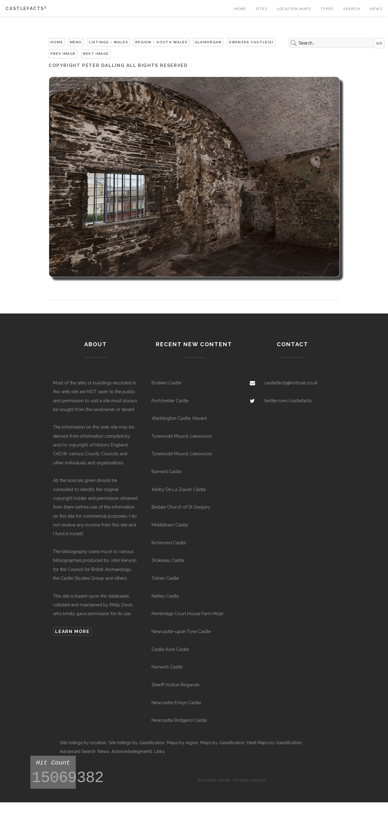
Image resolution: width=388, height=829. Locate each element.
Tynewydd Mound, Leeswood (182, 436)
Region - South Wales (161, 42)
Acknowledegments (132, 751)
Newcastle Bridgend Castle (179, 720)
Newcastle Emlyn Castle (176, 702)
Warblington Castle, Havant (179, 418)
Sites (261, 9)
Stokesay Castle (168, 560)
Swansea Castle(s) (251, 42)
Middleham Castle (170, 524)
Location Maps (294, 9)
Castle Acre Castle (170, 649)
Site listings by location (83, 742)
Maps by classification (222, 742)
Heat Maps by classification (274, 742)
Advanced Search (77, 751)
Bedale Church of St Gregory (181, 506)
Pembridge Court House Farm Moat (187, 613)
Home (240, 9)
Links (159, 751)
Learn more (72, 631)
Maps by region (182, 742)
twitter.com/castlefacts (288, 400)
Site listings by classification (137, 742)
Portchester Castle (170, 400)
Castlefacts (25, 8)
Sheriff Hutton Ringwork (176, 684)
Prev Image (63, 53)
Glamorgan (208, 42)
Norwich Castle (167, 666)
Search (351, 9)
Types (327, 9)
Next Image (96, 53)
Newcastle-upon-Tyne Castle (181, 631)
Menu (76, 42)
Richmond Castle (169, 542)
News (376, 9)
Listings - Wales (108, 42)
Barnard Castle (167, 471)
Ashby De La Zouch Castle (179, 489)
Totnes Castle (165, 578)
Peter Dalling (103, 65)
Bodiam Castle (166, 382)
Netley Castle (165, 596)
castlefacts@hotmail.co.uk (291, 382)
